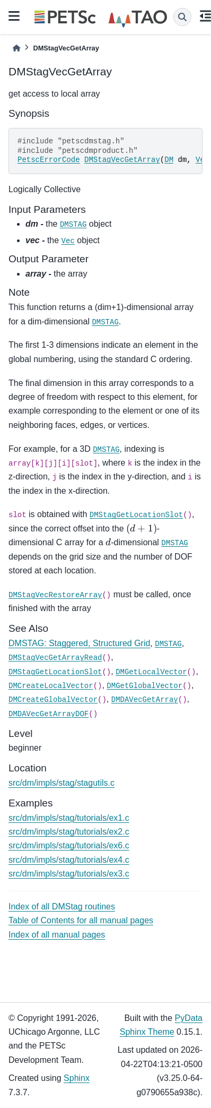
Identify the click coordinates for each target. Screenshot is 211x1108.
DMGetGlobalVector (144, 686)
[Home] (16, 48)
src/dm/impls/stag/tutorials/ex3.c (68, 873)
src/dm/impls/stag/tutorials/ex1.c (68, 817)
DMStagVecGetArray (122, 160)
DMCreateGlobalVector (53, 699)
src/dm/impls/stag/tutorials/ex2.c (68, 831)
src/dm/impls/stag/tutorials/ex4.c (68, 859)
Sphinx (77, 1078)
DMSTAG (73, 224)
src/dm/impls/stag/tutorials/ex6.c (68, 845)
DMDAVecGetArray (144, 699)
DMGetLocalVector (151, 672)
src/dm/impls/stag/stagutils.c (61, 782)
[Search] (182, 17)
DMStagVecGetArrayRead (55, 658)
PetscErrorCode (48, 160)
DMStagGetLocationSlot (136, 515)
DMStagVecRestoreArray (55, 595)
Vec (68, 241)
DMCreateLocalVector (50, 686)
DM (168, 160)
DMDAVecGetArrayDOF (48, 714)
